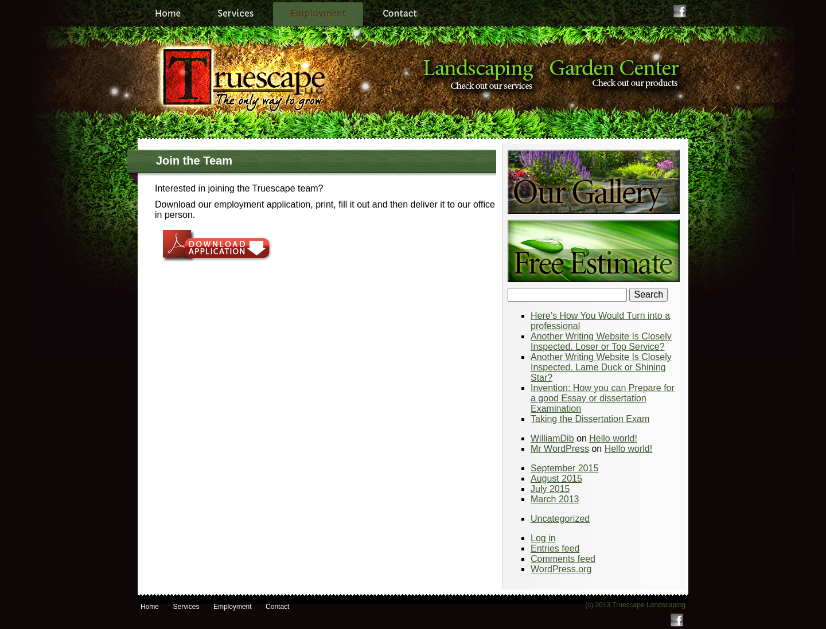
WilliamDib (552, 438)
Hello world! (613, 438)
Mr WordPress (560, 449)
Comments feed (563, 559)
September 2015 (564, 468)
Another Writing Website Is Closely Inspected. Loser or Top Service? (601, 341)
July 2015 (550, 489)
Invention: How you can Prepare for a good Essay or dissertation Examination (603, 398)
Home (168, 13)
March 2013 (555, 499)
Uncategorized (560, 518)
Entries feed (555, 548)
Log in (543, 538)
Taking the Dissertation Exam (590, 419)
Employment (318, 13)
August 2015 (556, 478)
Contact (400, 13)
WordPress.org (561, 569)
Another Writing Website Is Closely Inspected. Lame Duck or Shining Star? (601, 367)
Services (235, 13)
